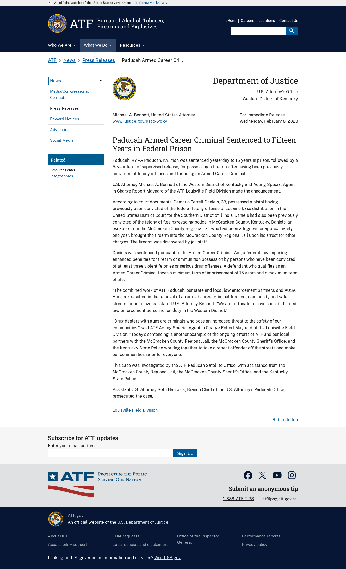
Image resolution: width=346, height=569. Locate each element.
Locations (266, 20)
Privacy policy (254, 544)
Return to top (285, 419)
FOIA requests (126, 536)
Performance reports (261, 536)
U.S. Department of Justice (142, 522)
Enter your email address (72, 445)
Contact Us (288, 20)
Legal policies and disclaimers (141, 544)
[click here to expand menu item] (101, 80)
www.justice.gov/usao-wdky (140, 121)
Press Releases (98, 60)
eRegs (231, 20)
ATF (52, 60)
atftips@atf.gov (277, 499)
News (69, 60)
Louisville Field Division (135, 410)
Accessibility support (67, 544)
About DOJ (57, 536)
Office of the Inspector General (198, 539)
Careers (247, 20)
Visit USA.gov (167, 557)
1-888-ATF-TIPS (238, 498)
